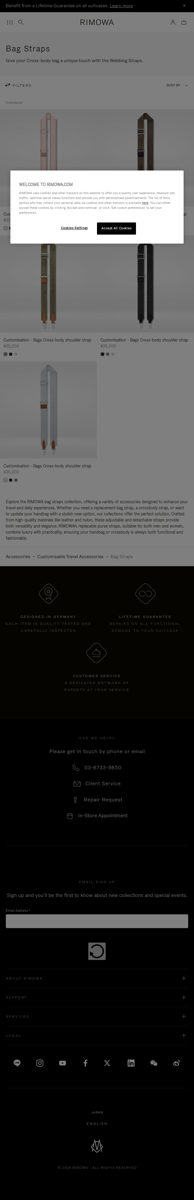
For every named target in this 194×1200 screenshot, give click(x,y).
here (145, 202)
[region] (97, 207)
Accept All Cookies (116, 228)
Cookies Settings (74, 228)
